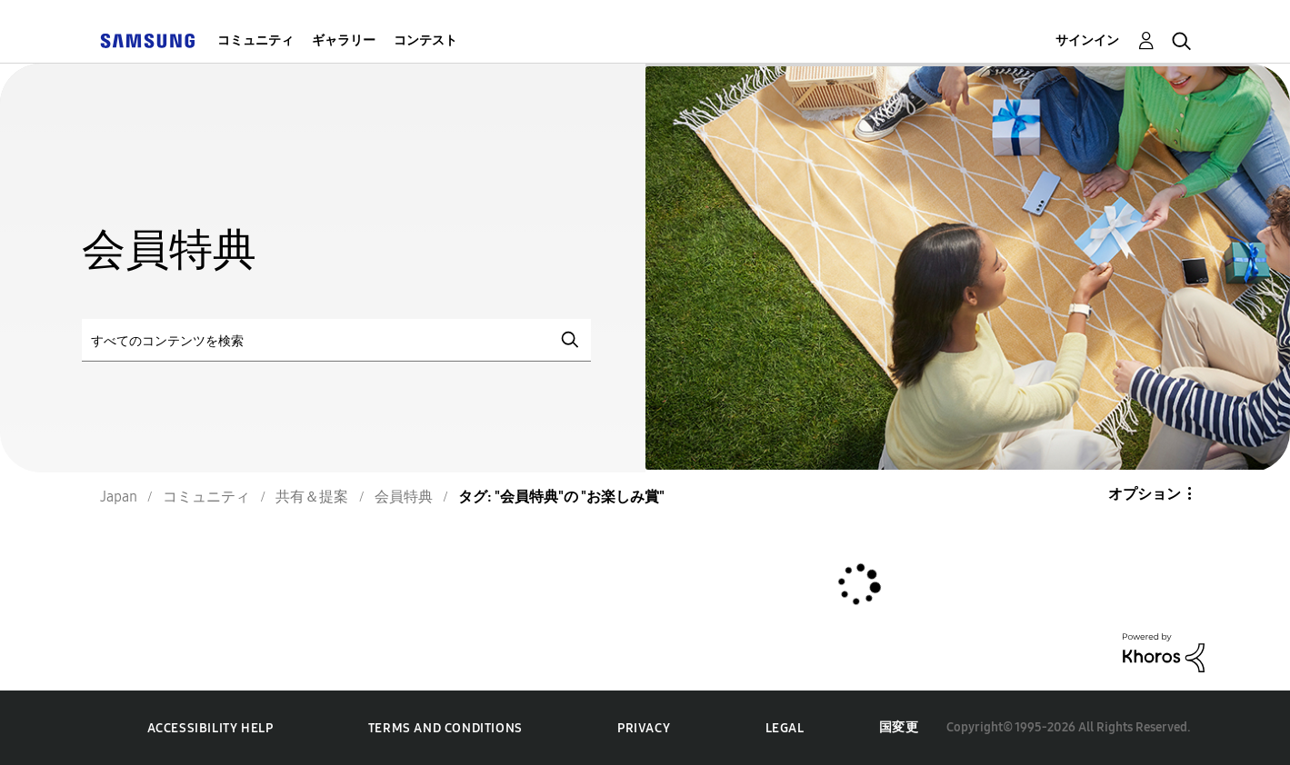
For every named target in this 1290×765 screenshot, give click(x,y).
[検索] (336, 340)
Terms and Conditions (445, 728)
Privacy (643, 728)
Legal (785, 728)
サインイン (1087, 40)
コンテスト (425, 40)
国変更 (899, 727)
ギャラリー (343, 40)
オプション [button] (1144, 493)
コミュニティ (255, 40)
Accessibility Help (210, 728)
